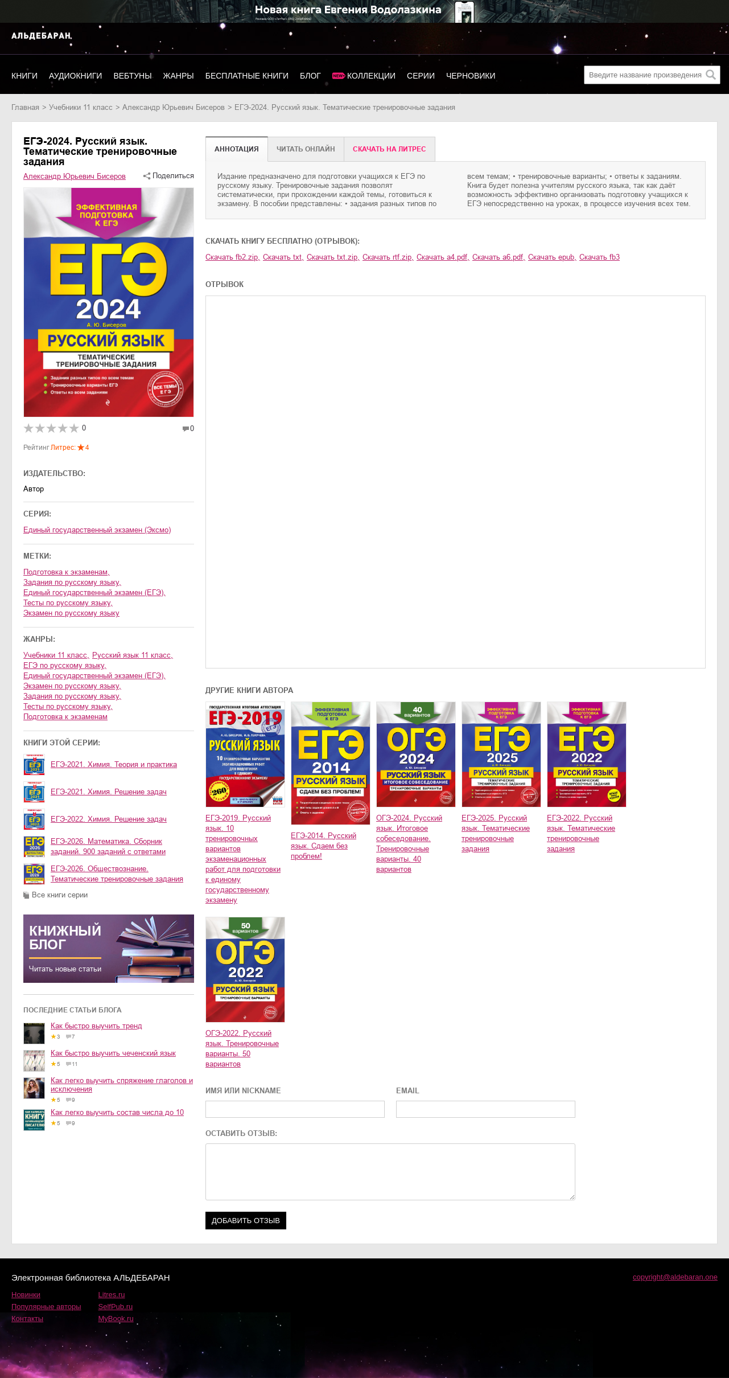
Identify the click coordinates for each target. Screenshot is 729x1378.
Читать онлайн (306, 149)
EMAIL (407, 1090)
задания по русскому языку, (72, 582)
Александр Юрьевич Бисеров (173, 107)
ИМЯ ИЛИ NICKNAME (243, 1090)
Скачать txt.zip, (333, 257)
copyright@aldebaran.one (675, 1277)
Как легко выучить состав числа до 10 (117, 1112)
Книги (24, 75)
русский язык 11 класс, (132, 655)
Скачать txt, (283, 257)
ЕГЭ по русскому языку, (64, 665)
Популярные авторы (46, 1306)
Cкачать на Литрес (389, 149)
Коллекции (371, 75)
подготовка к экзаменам (65, 716)
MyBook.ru (116, 1318)
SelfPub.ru (115, 1306)
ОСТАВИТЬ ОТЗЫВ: (241, 1133)
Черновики (471, 75)
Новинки (25, 1294)
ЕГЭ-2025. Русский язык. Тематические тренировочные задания (496, 833)
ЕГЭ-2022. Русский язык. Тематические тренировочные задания (581, 833)
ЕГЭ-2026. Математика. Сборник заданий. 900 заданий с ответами (108, 846)
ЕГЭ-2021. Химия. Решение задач (109, 792)
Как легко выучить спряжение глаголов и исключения (122, 1084)
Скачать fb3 (599, 257)
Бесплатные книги (247, 75)
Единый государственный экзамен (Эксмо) (97, 530)
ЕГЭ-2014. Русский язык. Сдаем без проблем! (323, 845)
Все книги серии (60, 895)
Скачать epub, (552, 257)
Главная (25, 107)
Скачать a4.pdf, (443, 257)
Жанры (178, 75)
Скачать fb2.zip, (232, 257)
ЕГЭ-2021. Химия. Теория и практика (114, 764)
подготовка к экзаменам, (66, 572)
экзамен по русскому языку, (72, 686)
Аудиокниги (75, 75)
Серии (421, 75)
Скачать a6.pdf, (498, 257)
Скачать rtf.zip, (388, 257)
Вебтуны (132, 75)
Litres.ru (111, 1294)
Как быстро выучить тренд (96, 1026)
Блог (310, 75)
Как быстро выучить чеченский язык (113, 1053)
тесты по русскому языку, (68, 602)
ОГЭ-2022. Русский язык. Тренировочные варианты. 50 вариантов (242, 1048)
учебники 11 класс (81, 107)
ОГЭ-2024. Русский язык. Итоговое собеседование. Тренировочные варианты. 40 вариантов (409, 843)
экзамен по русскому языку (71, 613)
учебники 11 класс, (56, 655)
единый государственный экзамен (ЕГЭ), (94, 592)
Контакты (27, 1318)
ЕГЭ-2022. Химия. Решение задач (109, 819)
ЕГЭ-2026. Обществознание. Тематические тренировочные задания (117, 873)
